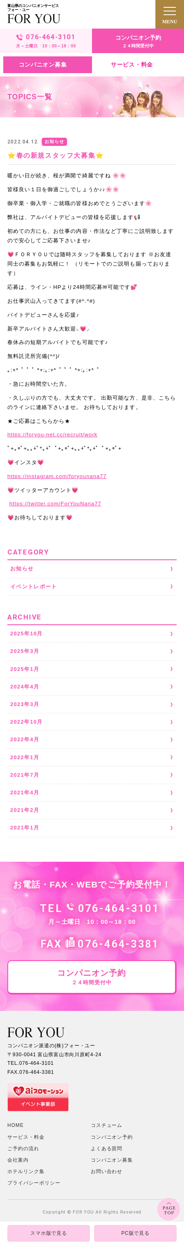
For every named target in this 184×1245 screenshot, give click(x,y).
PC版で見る (135, 1233)
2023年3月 (24, 704)
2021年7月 (24, 775)
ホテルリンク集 (26, 1171)
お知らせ (22, 569)
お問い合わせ (107, 1171)
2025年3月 (24, 651)
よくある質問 (107, 1148)
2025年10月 (26, 633)
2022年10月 (26, 722)
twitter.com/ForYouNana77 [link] (55, 504)
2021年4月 (24, 792)
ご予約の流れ (23, 1148)
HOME (15, 1125)
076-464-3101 (118, 908)
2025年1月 (24, 669)
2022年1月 (24, 757)
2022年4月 (24, 739)
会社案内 (18, 1160)
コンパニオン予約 (112, 1137)
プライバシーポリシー (34, 1183)
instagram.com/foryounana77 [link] (57, 476)
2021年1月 (24, 828)
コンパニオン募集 (112, 1160)
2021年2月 (24, 810)
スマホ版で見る (48, 1233)
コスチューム (107, 1125)
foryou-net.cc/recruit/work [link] (52, 434)
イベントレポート (33, 586)
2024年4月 (24, 687)
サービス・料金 (26, 1137)
